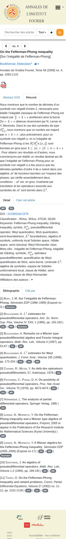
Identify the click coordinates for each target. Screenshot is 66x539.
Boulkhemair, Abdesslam (15, 63)
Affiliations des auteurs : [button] (16, 279)
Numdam (10, 307)
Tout (41, 32)
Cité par (30, 290)
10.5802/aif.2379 (17, 213)
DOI (20, 362)
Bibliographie (11, 290)
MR (3, 208)
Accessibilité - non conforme (44, 535)
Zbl (11, 208)
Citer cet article (25, 200)
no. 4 (15, 46)
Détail (6, 200)
